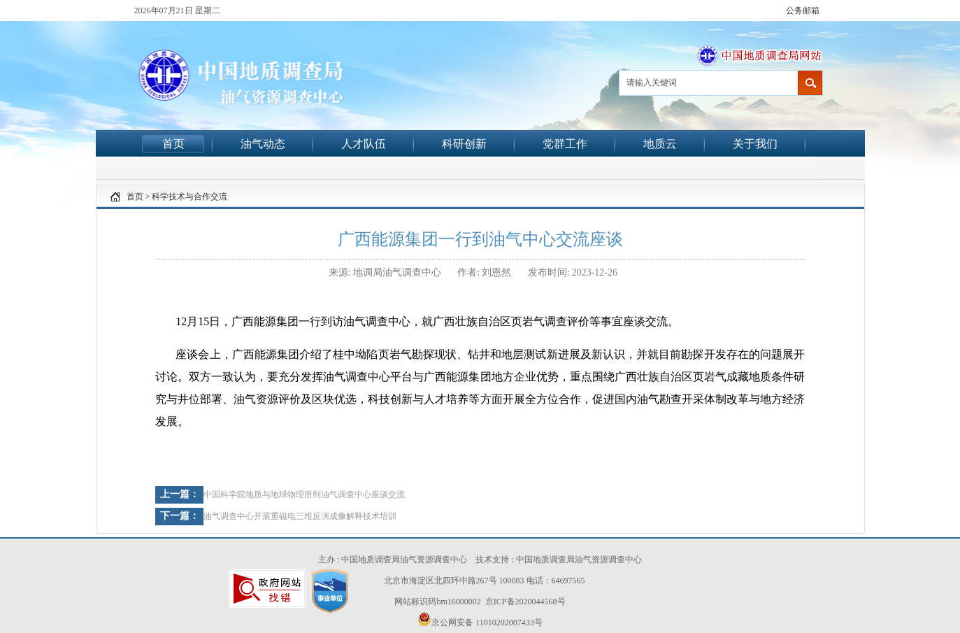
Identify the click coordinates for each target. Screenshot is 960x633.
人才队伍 (363, 144)
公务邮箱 (802, 10)
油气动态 (263, 144)
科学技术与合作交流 (189, 196)
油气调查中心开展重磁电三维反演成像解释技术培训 (299, 516)
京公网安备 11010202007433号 (480, 619)
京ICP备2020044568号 (525, 601)
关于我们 (755, 144)
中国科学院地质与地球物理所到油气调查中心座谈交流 (304, 494)
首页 (173, 144)
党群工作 (565, 144)
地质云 (660, 144)
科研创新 (464, 144)
